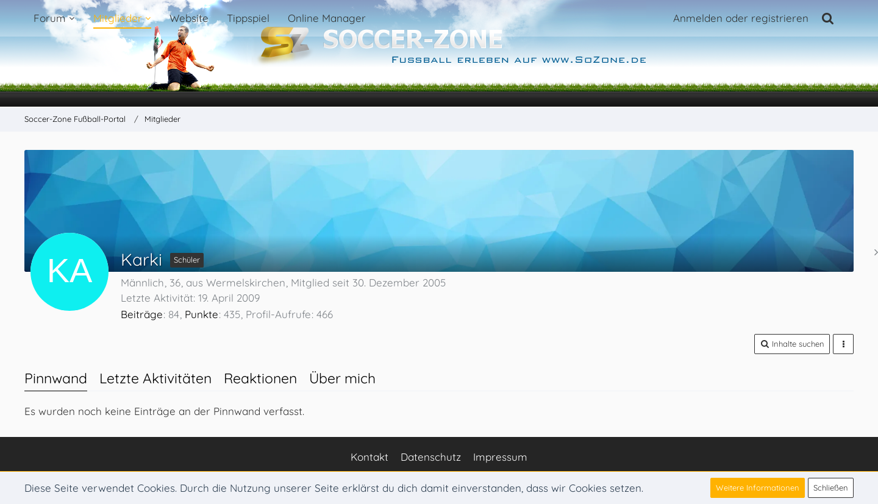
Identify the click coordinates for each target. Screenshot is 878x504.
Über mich (342, 378)
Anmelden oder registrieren (740, 18)
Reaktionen (260, 378)
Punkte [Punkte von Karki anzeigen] (201, 314)
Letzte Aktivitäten (155, 378)
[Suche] (828, 18)
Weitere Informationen (757, 487)
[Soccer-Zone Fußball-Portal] (439, 53)
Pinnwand (55, 378)
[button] (792, 344)
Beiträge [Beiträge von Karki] (142, 314)
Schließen (830, 487)
